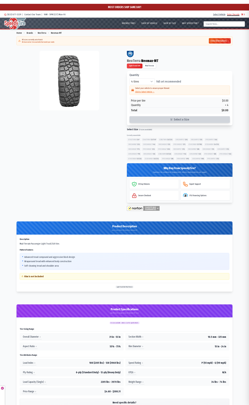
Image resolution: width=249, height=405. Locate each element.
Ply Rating (29, 372)
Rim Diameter (135, 346)
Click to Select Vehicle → (145, 92)
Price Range (29, 391)
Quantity (134, 75)
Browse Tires (128, 23)
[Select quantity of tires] (142, 81)
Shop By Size (169, 23)
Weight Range (136, 381)
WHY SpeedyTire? (190, 23)
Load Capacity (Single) (34, 381)
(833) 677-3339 (14, 14)
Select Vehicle (219, 14)
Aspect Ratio (30, 346)
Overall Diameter (32, 336)
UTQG (131, 372)
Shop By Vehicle (149, 23)
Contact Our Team (32, 14)
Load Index (29, 362)
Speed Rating (135, 362)
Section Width (135, 336)
